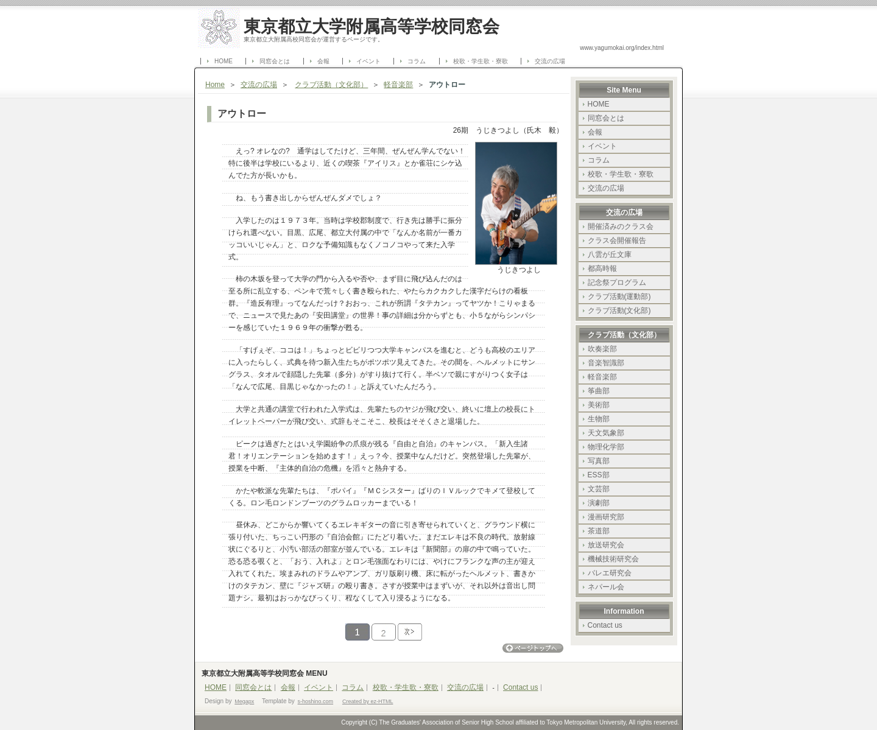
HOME (223, 61)
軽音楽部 (398, 84)
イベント (368, 61)
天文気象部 (606, 433)
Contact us (605, 625)
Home (215, 84)
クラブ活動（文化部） (331, 84)
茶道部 (599, 531)
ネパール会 (606, 587)
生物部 (599, 419)
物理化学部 (606, 447)
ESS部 (599, 475)
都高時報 (602, 268)
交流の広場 (550, 61)
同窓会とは (274, 61)
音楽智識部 (606, 363)
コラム (416, 61)
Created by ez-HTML (367, 701)
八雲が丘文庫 (610, 254)
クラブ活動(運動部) (619, 296)
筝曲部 (599, 391)
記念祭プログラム (617, 282)
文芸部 (599, 489)
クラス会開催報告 (617, 240)
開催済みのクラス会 (620, 226)
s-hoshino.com (316, 701)
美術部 (599, 405)
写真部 (599, 461)
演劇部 (599, 503)
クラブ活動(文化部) (619, 310)
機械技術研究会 (613, 559)
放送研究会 (606, 545)
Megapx (244, 701)
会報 (323, 61)
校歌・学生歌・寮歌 (480, 61)
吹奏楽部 (602, 349)
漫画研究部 (606, 517)
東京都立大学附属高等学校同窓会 (371, 26)
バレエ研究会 (610, 573)
